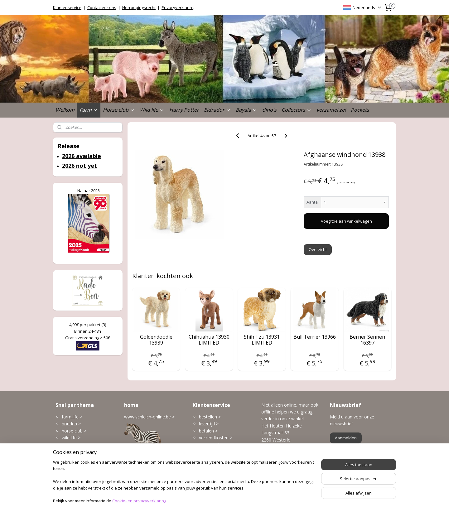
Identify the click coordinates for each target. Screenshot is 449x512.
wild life (69, 438)
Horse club (119, 109)
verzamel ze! (331, 109)
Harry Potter (184, 109)
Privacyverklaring (178, 7)
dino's (269, 109)
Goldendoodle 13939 (156, 340)
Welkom (65, 109)
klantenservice (225, 458)
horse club (72, 431)
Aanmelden (346, 438)
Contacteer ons (101, 7)
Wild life (152, 109)
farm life (70, 417)
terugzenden (211, 445)
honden (69, 424)
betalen (206, 431)
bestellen (208, 417)
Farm (89, 109)
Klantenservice (67, 7)
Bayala (246, 109)
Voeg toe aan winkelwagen (346, 221)
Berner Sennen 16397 (367, 340)
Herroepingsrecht (139, 7)
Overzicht (318, 249)
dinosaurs (71, 466)
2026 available (81, 156)
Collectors (296, 109)
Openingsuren (275, 476)
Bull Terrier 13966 (314, 337)
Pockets (360, 109)
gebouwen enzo (78, 445)
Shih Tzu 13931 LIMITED (262, 340)
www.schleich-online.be (147, 417)
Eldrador (217, 109)
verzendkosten (214, 438)
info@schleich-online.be (285, 462)
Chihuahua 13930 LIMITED (209, 340)
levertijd (207, 424)
